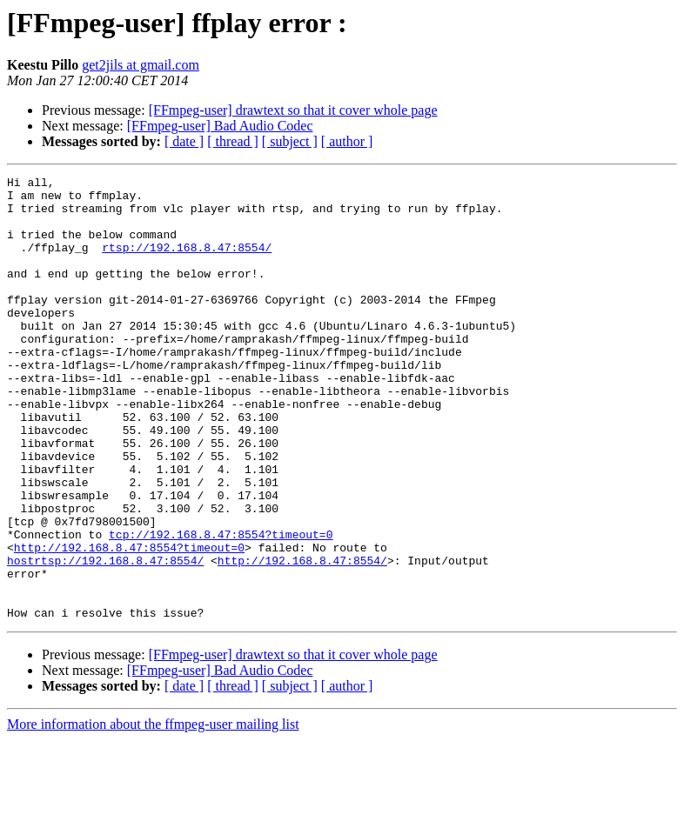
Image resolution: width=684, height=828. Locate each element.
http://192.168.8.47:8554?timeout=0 (129, 623)
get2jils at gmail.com (140, 64)
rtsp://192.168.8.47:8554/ (187, 262)
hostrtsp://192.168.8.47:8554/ (105, 638)
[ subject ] (290, 141)
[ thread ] (232, 141)
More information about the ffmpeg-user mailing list (153, 812)
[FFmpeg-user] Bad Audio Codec (220, 125)
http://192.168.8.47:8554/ (302, 638)
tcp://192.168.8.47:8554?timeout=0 (220, 607)
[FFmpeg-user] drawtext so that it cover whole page (293, 110)
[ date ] (184, 141)
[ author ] (347, 141)
